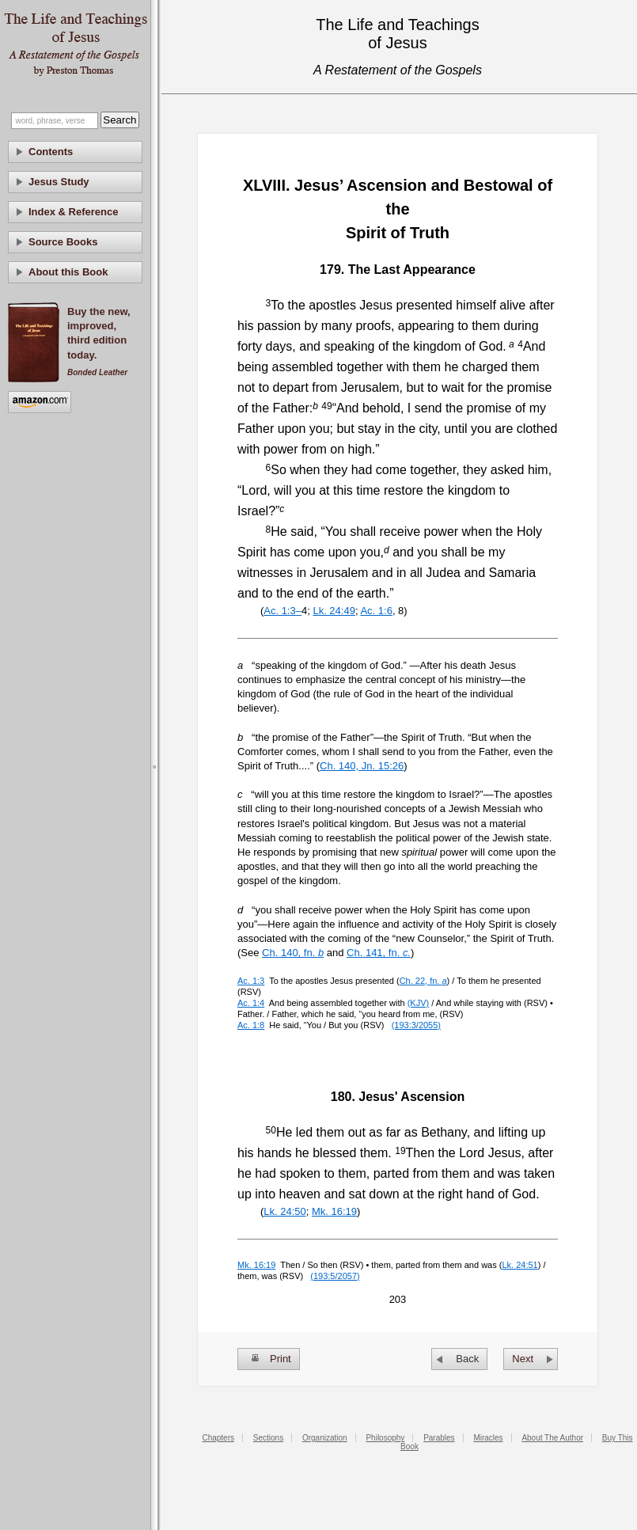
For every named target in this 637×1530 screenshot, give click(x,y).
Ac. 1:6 (376, 611)
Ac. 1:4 (250, 1003)
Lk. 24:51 (519, 1265)
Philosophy (385, 1437)
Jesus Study (58, 182)
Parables (438, 1437)
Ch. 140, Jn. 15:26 (362, 766)
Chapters (218, 1437)
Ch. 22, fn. (423, 980)
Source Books (62, 242)
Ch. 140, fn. (293, 953)
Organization (324, 1437)
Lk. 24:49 (334, 611)
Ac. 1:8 (250, 1025)
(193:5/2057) (334, 1276)
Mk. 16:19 (334, 1211)
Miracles (487, 1437)
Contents (50, 152)
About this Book (68, 272)
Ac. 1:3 (250, 980)
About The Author (552, 1437)
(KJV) (419, 1003)
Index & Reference (73, 212)
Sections (268, 1437)
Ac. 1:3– (282, 611)
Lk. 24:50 (285, 1211)
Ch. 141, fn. (379, 953)
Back (467, 1359)
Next (522, 1359)
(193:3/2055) (416, 1025)
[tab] (75, 152)
